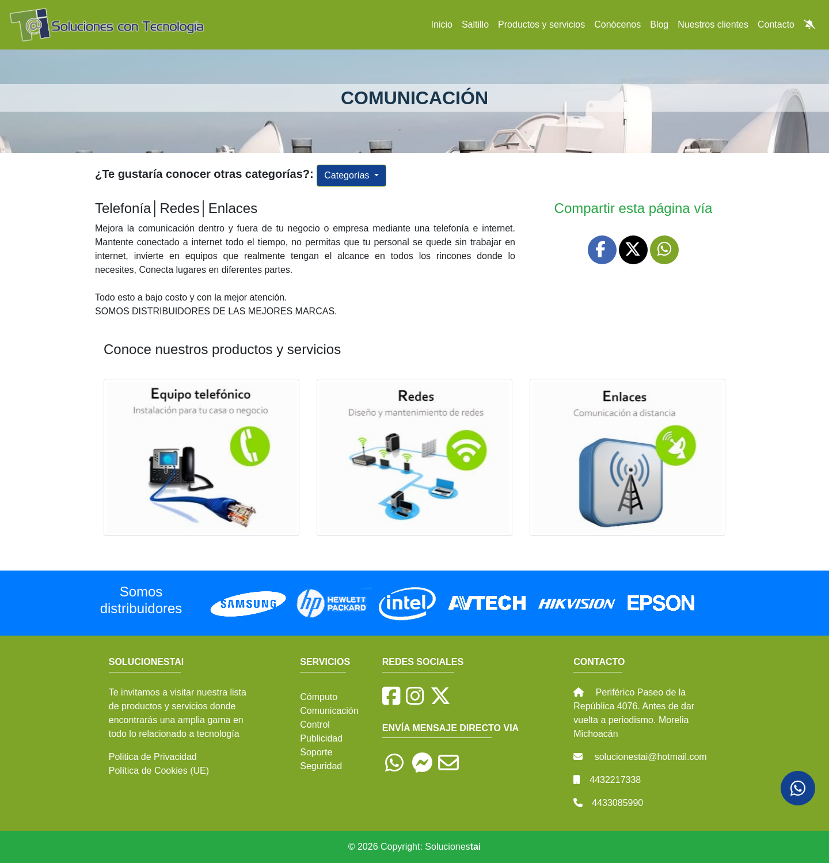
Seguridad (321, 766)
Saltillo (475, 24)
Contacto (776, 24)
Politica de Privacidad (153, 757)
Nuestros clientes (713, 24)
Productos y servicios (541, 24)
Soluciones (453, 846)
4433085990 (617, 803)
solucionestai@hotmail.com (651, 757)
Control (315, 724)
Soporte (316, 752)
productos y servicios (164, 706)
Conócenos (617, 24)
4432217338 (615, 780)
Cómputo (318, 697)
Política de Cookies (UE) (159, 770)
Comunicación (329, 711)
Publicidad (321, 738)
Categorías (348, 175)
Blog (659, 24)
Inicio (441, 24)
